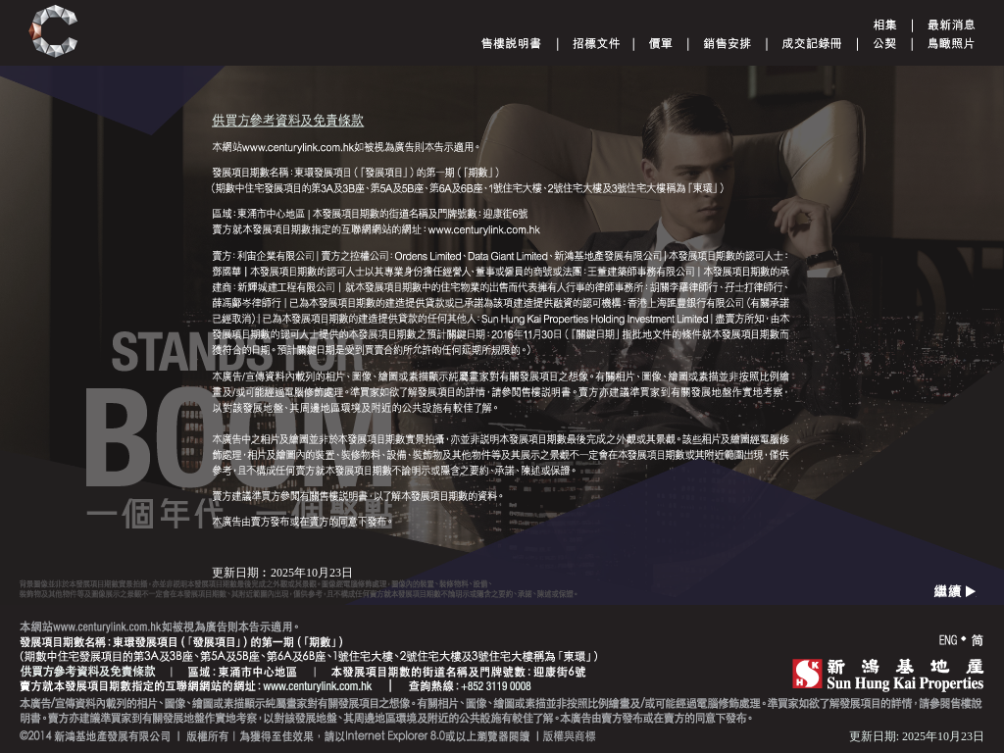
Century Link (53, 32)
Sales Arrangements (727, 43)
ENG (948, 640)
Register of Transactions (812, 43)
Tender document (597, 43)
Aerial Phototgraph (951, 43)
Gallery (885, 24)
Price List (660, 43)
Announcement (952, 24)
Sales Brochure (511, 43)
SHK (888, 674)
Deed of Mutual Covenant (884, 43)
